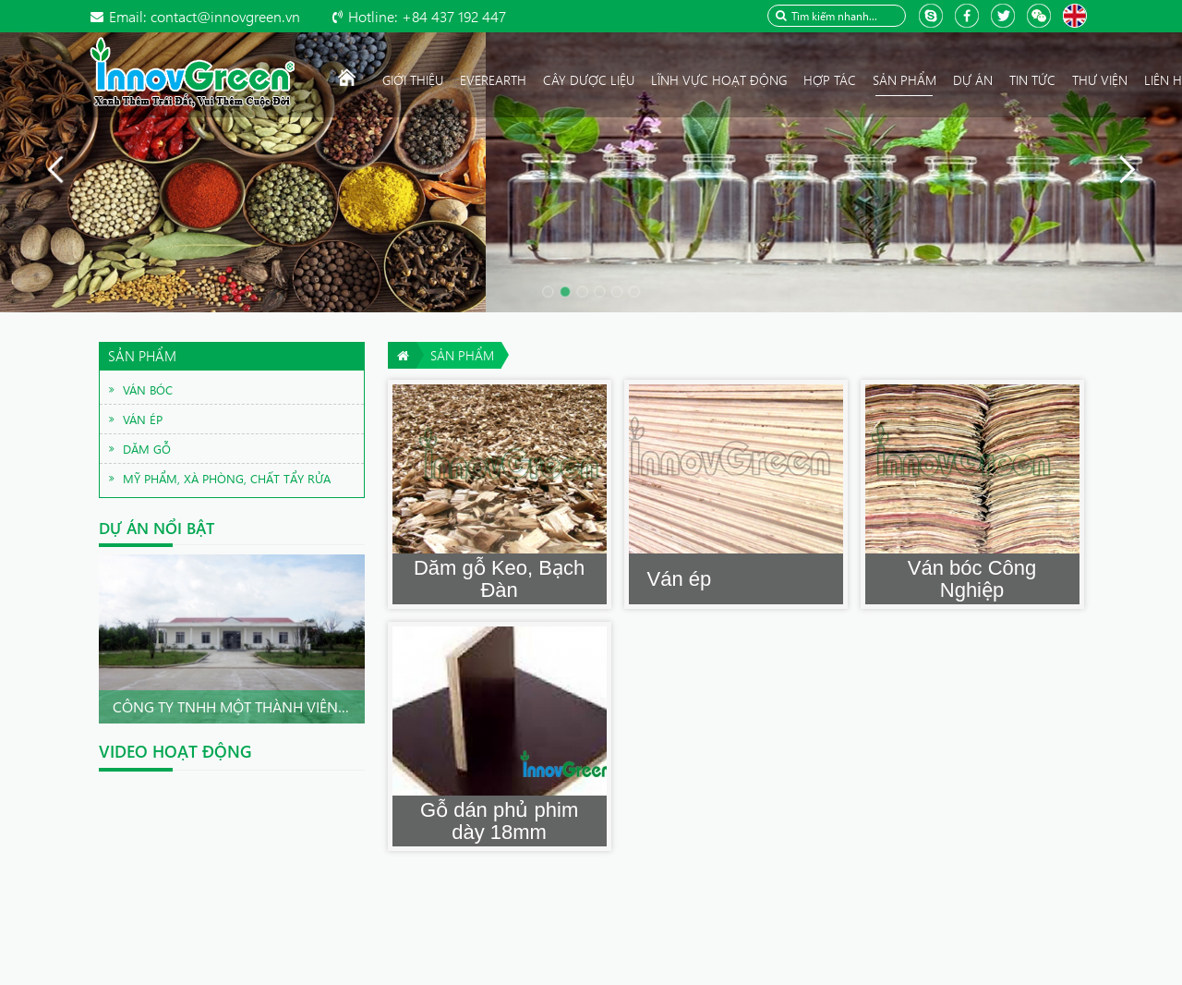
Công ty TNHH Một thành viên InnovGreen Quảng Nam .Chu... (344, 706)
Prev (118, 639)
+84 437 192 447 (427, 16)
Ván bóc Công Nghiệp (972, 579)
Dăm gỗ (147, 448)
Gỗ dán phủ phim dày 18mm (499, 821)
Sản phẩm (462, 355)
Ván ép (679, 578)
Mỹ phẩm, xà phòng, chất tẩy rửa (227, 478)
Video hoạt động (175, 751)
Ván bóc (148, 389)
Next (345, 639)
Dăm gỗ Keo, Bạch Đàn (499, 579)
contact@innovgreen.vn (204, 16)
